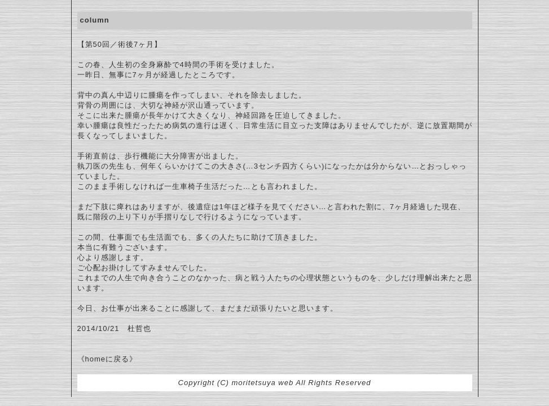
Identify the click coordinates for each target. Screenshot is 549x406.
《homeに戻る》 (107, 359)
